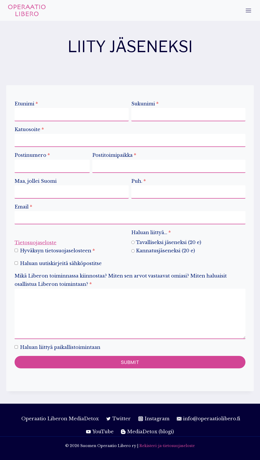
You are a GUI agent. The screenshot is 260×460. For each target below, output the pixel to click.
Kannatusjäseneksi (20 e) (165, 251)
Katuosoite (29, 129)
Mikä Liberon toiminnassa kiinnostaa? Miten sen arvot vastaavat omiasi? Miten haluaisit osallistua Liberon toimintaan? (121, 280)
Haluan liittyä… (151, 232)
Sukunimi (145, 104)
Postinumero (32, 155)
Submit (130, 362)
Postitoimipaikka (114, 155)
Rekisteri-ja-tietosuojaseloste (167, 445)
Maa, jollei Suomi (36, 181)
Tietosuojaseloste (35, 243)
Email (23, 207)
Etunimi (26, 104)
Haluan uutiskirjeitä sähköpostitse (61, 263)
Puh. (138, 181)
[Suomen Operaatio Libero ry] (27, 10)
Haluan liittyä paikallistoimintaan (60, 347)
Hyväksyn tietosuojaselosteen (57, 251)
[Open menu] (248, 10)
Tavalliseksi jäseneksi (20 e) (168, 242)
